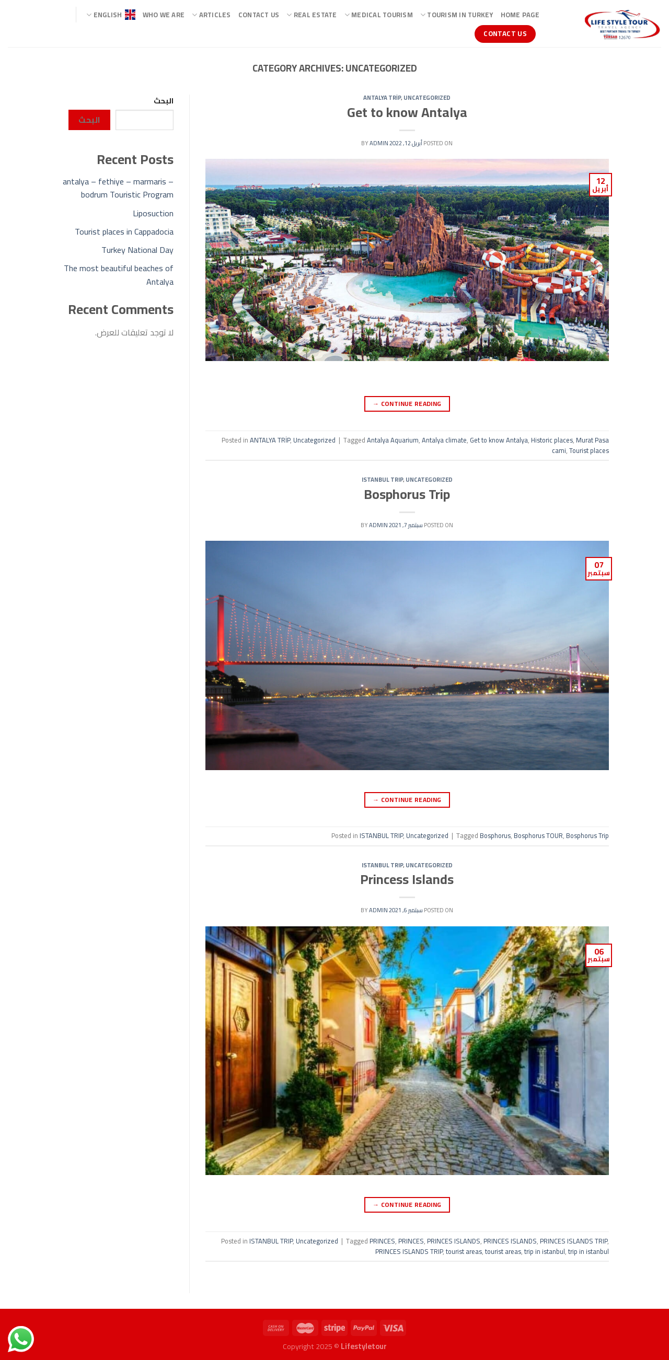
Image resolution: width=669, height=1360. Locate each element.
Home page (520, 14)
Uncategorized (427, 97)
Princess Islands (407, 879)
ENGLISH (110, 14)
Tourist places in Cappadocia (124, 231)
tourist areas (464, 1251)
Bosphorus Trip (407, 494)
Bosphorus (495, 835)
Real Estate (311, 14)
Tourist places (589, 450)
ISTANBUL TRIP (382, 479)
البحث (164, 101)
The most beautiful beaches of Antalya (119, 274)
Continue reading (407, 404)
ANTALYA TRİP (382, 97)
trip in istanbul (544, 1251)
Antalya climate (444, 440)
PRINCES (382, 1241)
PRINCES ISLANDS (453, 1241)
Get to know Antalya (407, 112)
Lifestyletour (364, 1346)
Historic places (552, 440)
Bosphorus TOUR (538, 835)
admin (379, 142)
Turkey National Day (137, 250)
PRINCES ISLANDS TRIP (573, 1241)
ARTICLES (211, 14)
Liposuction (153, 213)
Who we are (164, 14)
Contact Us (259, 14)
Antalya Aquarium (393, 440)
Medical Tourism (378, 14)
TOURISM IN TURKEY (456, 14)
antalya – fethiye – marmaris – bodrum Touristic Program (118, 188)
